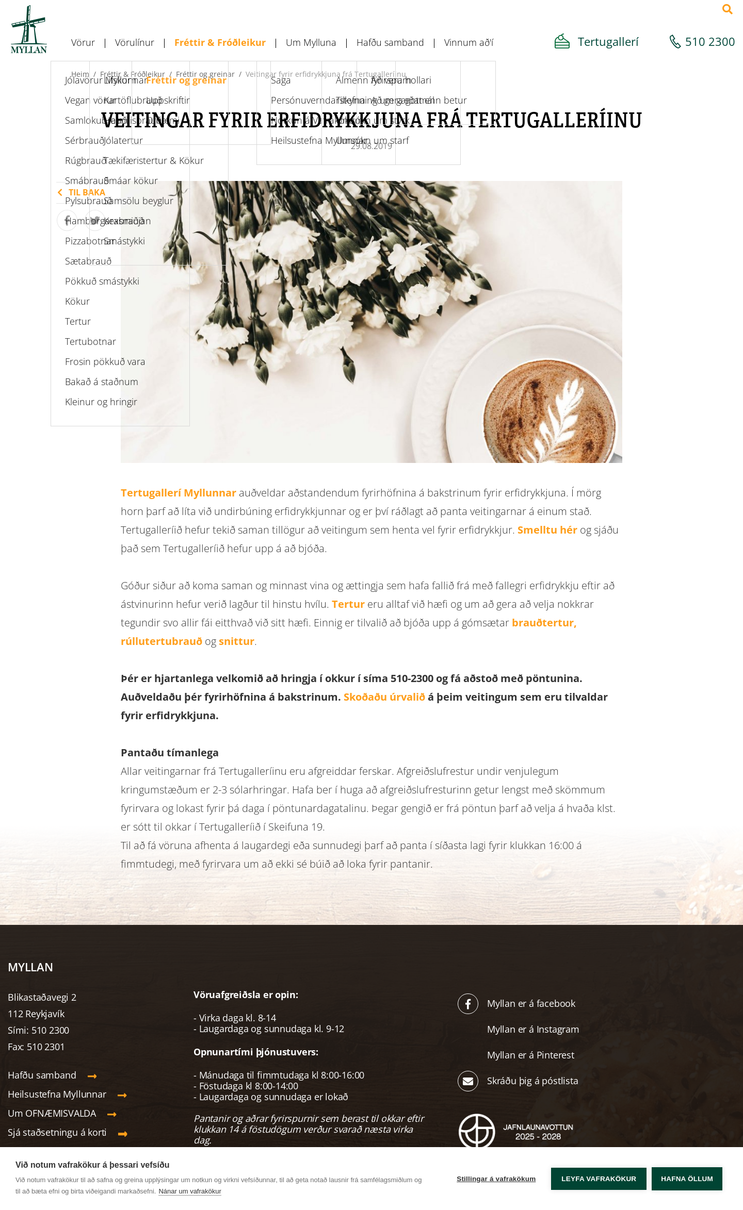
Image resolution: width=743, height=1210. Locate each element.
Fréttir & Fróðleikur (132, 74)
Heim (80, 74)
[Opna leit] (727, 9)
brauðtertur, (544, 622)
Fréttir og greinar (205, 74)
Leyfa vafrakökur (598, 1179)
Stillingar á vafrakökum (496, 1179)
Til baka (87, 192)
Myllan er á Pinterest (532, 1055)
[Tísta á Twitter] (95, 220)
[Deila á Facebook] (67, 220)
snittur (236, 641)
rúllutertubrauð (161, 641)
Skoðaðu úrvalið (386, 697)
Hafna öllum (687, 1179)
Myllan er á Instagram (534, 1029)
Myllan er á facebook (531, 1003)
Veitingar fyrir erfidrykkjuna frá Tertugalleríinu (326, 74)
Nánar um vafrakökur (189, 1191)
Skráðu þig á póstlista (532, 1080)
